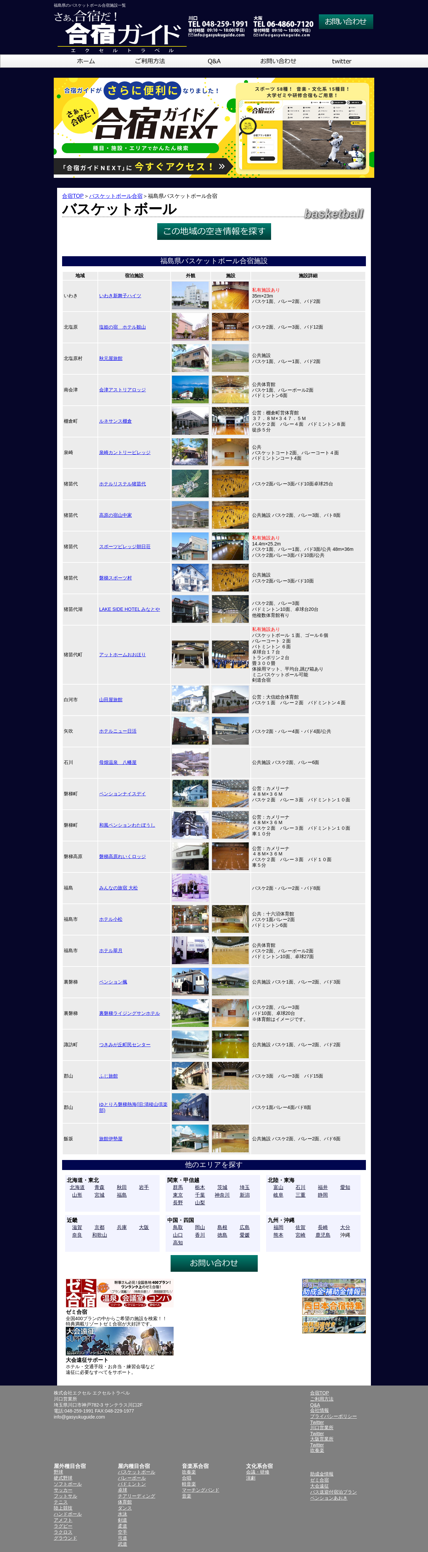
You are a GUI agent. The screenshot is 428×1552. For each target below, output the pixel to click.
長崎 (323, 1227)
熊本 (278, 1235)
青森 (99, 1187)
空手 (122, 1532)
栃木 (200, 1187)
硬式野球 (63, 1478)
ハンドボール (68, 1514)
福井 (323, 1187)
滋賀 (77, 1227)
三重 (300, 1195)
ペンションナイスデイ (122, 793)
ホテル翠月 (111, 950)
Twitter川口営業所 (322, 1425)
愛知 (345, 1187)
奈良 (77, 1235)
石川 (300, 1187)
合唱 (186, 1478)
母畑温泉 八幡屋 (118, 762)
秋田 (122, 1187)
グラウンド (65, 1538)
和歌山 (99, 1235)
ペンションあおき (329, 1498)
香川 (200, 1235)
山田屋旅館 (111, 699)
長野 (178, 1202)
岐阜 (278, 1195)
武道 (122, 1544)
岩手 (144, 1187)
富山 (278, 1187)
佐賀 (300, 1227)
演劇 (250, 1478)
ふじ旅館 (108, 1076)
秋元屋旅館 (111, 358)
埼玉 (245, 1187)
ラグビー (63, 1526)
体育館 (125, 1502)
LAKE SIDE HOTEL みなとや (129, 609)
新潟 (245, 1195)
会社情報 (319, 1410)
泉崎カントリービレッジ (125, 452)
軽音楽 (189, 1484)
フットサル (65, 1496)
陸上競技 (63, 1508)
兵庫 (122, 1227)
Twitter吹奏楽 (317, 1447)
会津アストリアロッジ (122, 389)
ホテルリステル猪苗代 (122, 483)
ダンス (125, 1508)
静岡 (323, 1195)
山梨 (200, 1202)
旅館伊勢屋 (111, 1138)
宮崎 (300, 1235)
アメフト (63, 1520)
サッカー (63, 1490)
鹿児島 (323, 1235)
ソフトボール (68, 1484)
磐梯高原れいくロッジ (122, 856)
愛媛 (245, 1235)
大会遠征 (319, 1486)
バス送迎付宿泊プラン (333, 1492)
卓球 (122, 1490)
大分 (345, 1227)
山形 (77, 1195)
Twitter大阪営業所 (322, 1436)
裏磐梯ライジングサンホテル (129, 1013)
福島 (122, 1195)
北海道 (77, 1187)
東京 (178, 1195)
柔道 (122, 1526)
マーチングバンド (200, 1490)
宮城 (99, 1195)
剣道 (122, 1520)
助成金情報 (322, 1474)
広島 (245, 1227)
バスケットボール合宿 (116, 196)
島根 (222, 1227)
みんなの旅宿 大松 (118, 887)
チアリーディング (136, 1496)
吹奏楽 (189, 1472)
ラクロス (63, 1532)
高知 (178, 1242)
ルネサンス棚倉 (115, 421)
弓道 (122, 1538)
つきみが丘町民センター (125, 1044)
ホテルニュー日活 (118, 731)
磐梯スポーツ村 (115, 577)
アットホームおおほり (122, 654)
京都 (99, 1227)
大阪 (144, 1227)
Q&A (315, 1405)
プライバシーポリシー (333, 1416)
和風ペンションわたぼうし (127, 825)
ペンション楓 (113, 982)
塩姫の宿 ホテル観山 (122, 327)
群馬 (178, 1187)
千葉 (200, 1195)
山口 (178, 1235)
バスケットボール (136, 1472)
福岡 (278, 1227)
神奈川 (222, 1195)
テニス (61, 1502)
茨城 (222, 1187)
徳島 (222, 1235)
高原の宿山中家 (115, 515)
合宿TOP (73, 196)
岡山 (200, 1227)
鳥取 (178, 1227)
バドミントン (132, 1484)
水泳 (122, 1514)
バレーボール (132, 1478)
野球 (58, 1472)
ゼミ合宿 (319, 1480)
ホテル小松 (111, 919)
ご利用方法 (322, 1399)
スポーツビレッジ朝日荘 (125, 546)
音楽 (186, 1496)
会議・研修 (257, 1472)
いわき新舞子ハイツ (120, 295)
